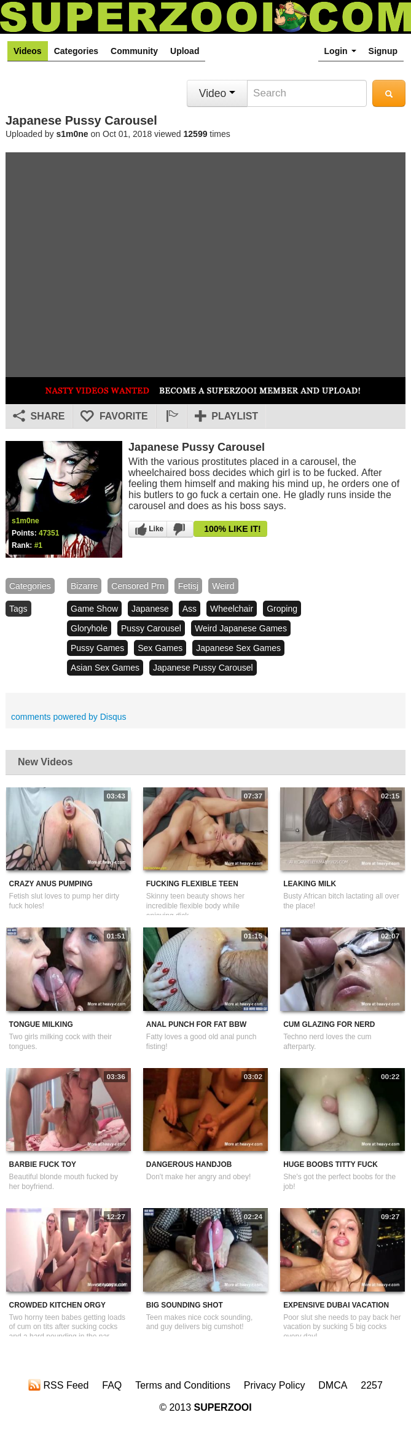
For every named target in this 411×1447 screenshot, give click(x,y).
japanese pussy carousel (203, 668)
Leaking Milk (309, 884)
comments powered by (69, 717)
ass (189, 609)
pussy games (97, 648)
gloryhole (89, 628)
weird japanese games (241, 628)
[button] (171, 416)
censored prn (137, 586)
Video (217, 93)
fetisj (188, 586)
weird (223, 586)
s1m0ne (72, 134)
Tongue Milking (41, 1024)
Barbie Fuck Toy (42, 1164)
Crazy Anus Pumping (51, 884)
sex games (160, 648)
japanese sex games (238, 648)
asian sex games (105, 668)
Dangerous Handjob (189, 1164)
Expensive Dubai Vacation (336, 1305)
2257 (372, 1385)
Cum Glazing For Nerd (329, 1024)
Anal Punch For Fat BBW (196, 1024)
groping (282, 609)
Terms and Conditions (182, 1385)
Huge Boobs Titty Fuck (330, 1164)
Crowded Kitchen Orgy (57, 1305)
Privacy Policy (274, 1385)
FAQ (112, 1385)
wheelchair (231, 609)
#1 (38, 545)
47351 (49, 533)
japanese (150, 609)
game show (94, 609)
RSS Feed (58, 1385)
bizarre (84, 586)
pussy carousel (151, 628)
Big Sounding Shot (184, 1305)
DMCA (332, 1385)
